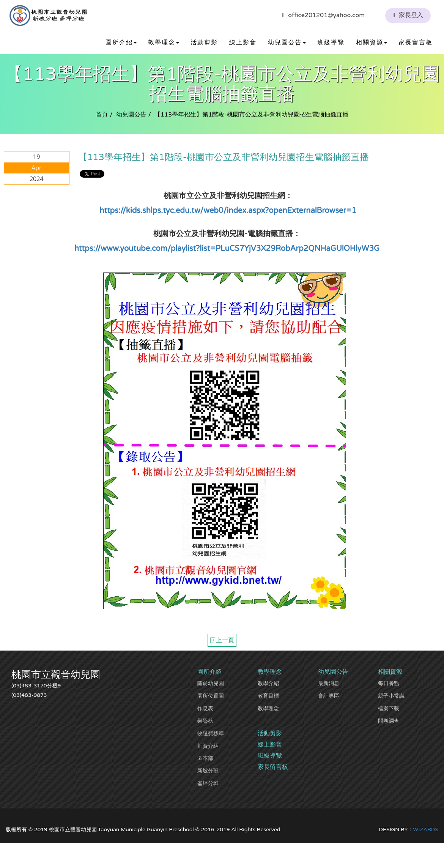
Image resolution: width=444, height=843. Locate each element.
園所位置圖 (210, 696)
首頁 (102, 114)
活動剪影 (204, 42)
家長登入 (411, 15)
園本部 (205, 758)
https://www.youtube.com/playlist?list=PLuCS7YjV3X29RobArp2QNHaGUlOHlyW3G (226, 248)
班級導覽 (331, 42)
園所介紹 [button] (121, 42)
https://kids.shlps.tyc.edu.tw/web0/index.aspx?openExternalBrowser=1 (227, 210)
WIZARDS (425, 829)
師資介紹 (208, 746)
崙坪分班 (208, 783)
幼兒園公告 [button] (287, 42)
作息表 (205, 708)
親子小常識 (391, 696)
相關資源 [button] (371, 42)
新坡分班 (208, 770)
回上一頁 (222, 640)
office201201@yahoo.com (326, 15)
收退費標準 (210, 733)
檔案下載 (388, 708)
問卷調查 (388, 721)
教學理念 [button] (163, 42)
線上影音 (243, 42)
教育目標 (268, 696)
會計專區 (328, 696)
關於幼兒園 (210, 683)
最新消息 (328, 683)
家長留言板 (415, 42)
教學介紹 (268, 683)
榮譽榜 (205, 721)
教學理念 (268, 708)
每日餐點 (388, 683)
